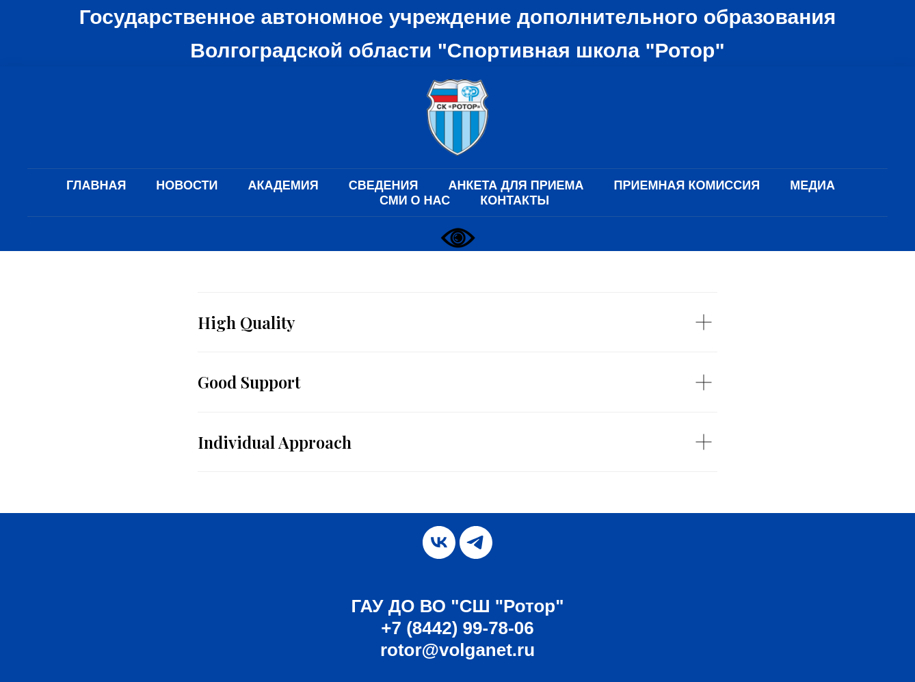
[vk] (439, 542)
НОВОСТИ (186, 185)
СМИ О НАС (415, 200)
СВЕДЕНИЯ (384, 185)
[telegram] (476, 542)
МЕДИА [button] (812, 185)
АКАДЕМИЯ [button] (283, 185)
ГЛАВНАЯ (96, 185)
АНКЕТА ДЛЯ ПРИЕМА (515, 185)
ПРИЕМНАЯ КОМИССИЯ (687, 185)
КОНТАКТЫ (514, 200)
